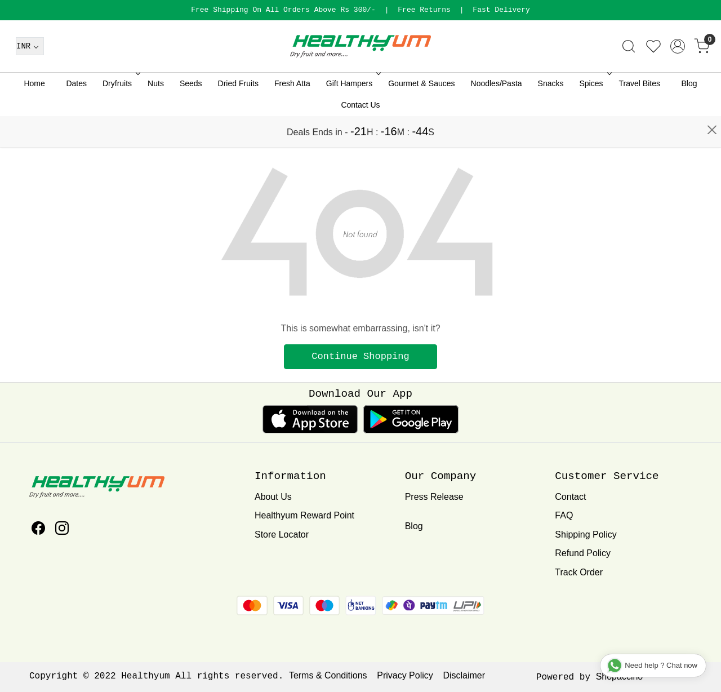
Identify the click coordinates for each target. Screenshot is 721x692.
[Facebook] (38, 530)
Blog (689, 114)
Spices (594, 114)
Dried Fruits (238, 114)
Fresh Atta (292, 114)
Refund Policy (583, 553)
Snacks (551, 114)
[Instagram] (62, 530)
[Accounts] (677, 77)
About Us (273, 497)
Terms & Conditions (328, 675)
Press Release (434, 497)
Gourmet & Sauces (421, 114)
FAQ (564, 515)
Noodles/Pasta (496, 114)
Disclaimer (464, 675)
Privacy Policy (405, 675)
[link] (628, 77)
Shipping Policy (585, 534)
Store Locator (282, 534)
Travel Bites (639, 114)
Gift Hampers (352, 114)
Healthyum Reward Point (304, 515)
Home (34, 114)
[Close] (712, 14)
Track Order (579, 572)
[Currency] (30, 77)
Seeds (191, 114)
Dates (76, 114)
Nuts (156, 114)
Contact (570, 497)
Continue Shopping (360, 356)
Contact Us (360, 135)
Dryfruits (120, 114)
